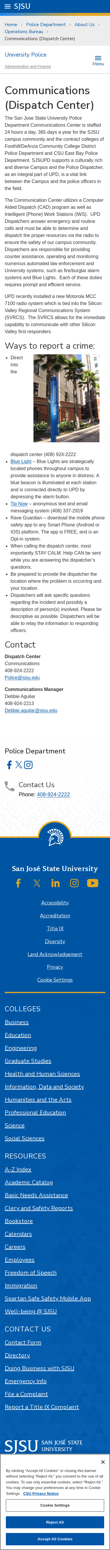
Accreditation (55, 915)
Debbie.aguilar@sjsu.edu (31, 710)
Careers (15, 1247)
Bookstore (19, 1221)
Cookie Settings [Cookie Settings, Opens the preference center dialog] (55, 1505)
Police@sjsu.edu (22, 677)
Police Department (46, 24)
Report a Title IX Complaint (42, 1407)
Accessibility (55, 902)
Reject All (55, 1522)
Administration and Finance (28, 66)
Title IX (55, 928)
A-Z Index (18, 1169)
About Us (85, 24)
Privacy (55, 967)
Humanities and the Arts (38, 1100)
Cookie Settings (55, 980)
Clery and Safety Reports (39, 1208)
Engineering (21, 1048)
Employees (20, 1260)
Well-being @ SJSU (31, 1311)
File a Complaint (26, 1394)
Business (17, 1022)
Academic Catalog (29, 1182)
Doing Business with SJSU (40, 1368)
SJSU (22, 6)
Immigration (21, 1286)
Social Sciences (25, 1138)
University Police (25, 55)
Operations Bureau (24, 31)
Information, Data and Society (44, 1087)
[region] (55, 1502)
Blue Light (21, 461)
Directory (17, 1355)
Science (15, 1125)
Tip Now (19, 503)
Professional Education (35, 1113)
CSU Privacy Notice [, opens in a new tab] (41, 1493)
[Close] (103, 1462)
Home (11, 24)
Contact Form (23, 1342)
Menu (98, 63)
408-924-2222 (53, 794)
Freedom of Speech (31, 1273)
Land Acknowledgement (55, 954)
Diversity (55, 941)
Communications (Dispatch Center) (40, 38)
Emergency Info (26, 1381)
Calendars (18, 1234)
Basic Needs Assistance (36, 1195)
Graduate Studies (28, 1061)
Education (18, 1035)
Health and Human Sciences (42, 1074)
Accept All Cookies (55, 1539)
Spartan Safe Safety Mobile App (48, 1298)
